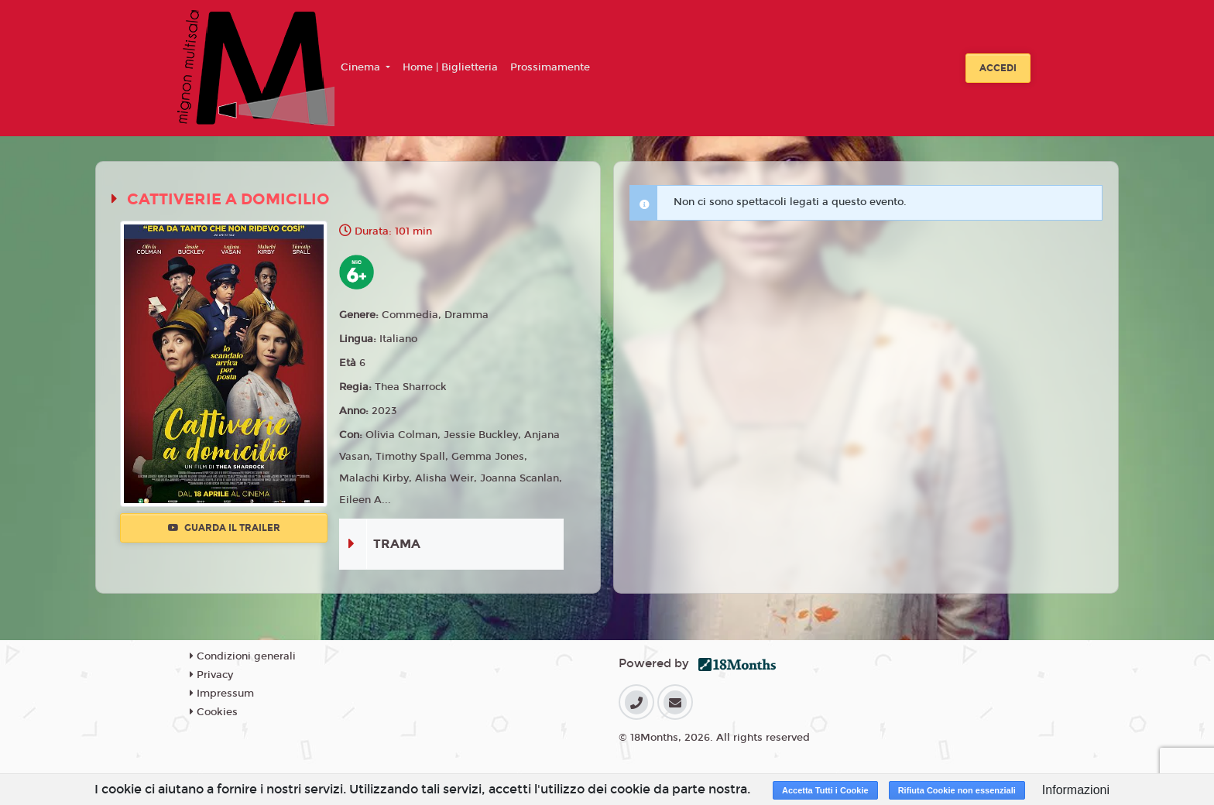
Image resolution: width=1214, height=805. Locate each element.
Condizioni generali (243, 656)
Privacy (211, 675)
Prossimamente (550, 67)
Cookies (214, 712)
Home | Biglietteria (450, 67)
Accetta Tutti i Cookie (825, 790)
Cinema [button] (362, 67)
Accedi (998, 68)
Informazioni (1075, 789)
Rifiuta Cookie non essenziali (957, 790)
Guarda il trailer (224, 527)
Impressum (222, 693)
